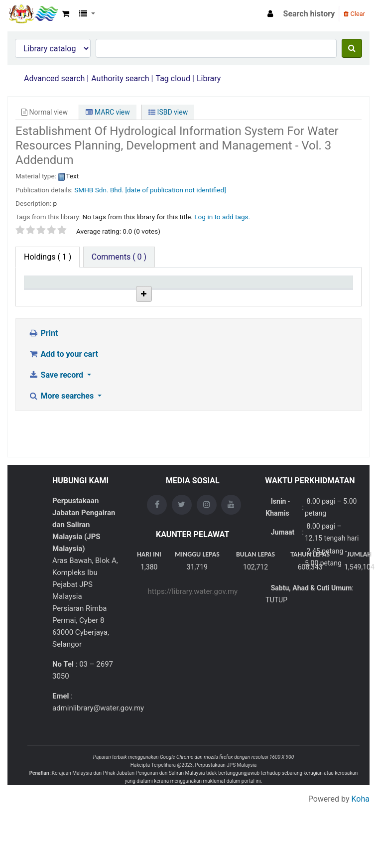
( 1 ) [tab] (47, 257)
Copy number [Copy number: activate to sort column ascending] (230, 291)
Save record (56, 452)
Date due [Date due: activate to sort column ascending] (326, 296)
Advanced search (54, 78)
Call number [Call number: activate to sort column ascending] (183, 291)
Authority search (120, 78)
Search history (309, 13)
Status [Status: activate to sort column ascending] (275, 296)
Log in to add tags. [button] (222, 217)
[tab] (119, 257)
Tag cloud (172, 78)
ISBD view (168, 112)
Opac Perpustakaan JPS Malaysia (33, 14)
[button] (65, 14)
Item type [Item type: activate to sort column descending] (45, 296)
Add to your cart (63, 431)
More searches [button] (62, 473)
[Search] (352, 48)
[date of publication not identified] (175, 190)
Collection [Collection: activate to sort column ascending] (140, 296)
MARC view (107, 112)
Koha (361, 839)
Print (43, 411)
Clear (354, 13)
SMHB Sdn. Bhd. (99, 190)
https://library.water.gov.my (192, 631)
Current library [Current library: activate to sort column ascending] (89, 291)
